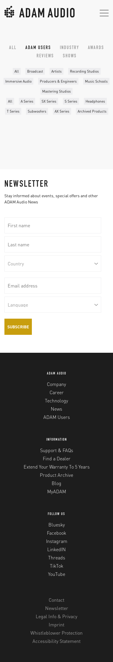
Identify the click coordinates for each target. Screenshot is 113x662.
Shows (70, 56)
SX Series (49, 101)
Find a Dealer (57, 458)
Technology (56, 400)
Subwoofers (37, 111)
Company (56, 384)
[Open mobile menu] (104, 12)
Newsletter (56, 608)
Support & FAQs (56, 450)
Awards (96, 48)
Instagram (56, 541)
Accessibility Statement (56, 641)
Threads (56, 557)
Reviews (45, 56)
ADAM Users (38, 48)
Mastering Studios (56, 91)
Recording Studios (84, 71)
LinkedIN (56, 549)
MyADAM (56, 491)
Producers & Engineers (58, 81)
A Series (27, 101)
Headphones (95, 101)
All (13, 48)
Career (57, 392)
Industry (69, 48)
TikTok (56, 566)
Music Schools (96, 81)
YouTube (56, 574)
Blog (56, 483)
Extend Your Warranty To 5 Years (57, 467)
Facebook (56, 533)
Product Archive (56, 475)
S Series (71, 101)
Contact (56, 600)
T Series (13, 111)
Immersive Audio (18, 81)
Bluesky (56, 524)
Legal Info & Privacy (56, 616)
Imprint (56, 624)
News (56, 409)
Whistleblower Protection (56, 633)
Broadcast (35, 71)
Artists (56, 71)
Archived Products (92, 111)
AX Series (62, 111)
